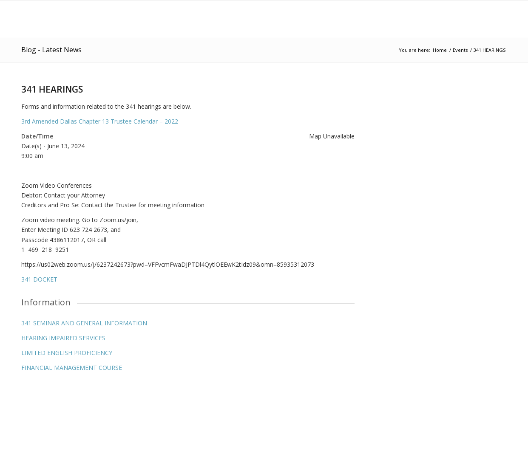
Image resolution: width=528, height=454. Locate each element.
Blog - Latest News (51, 49)
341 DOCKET (39, 279)
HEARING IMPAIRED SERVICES (63, 338)
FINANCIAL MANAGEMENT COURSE (71, 368)
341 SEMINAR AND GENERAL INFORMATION (84, 323)
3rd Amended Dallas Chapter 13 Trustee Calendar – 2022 (99, 121)
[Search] (498, 19)
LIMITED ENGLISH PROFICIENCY (66, 353)
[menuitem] (227, 19)
